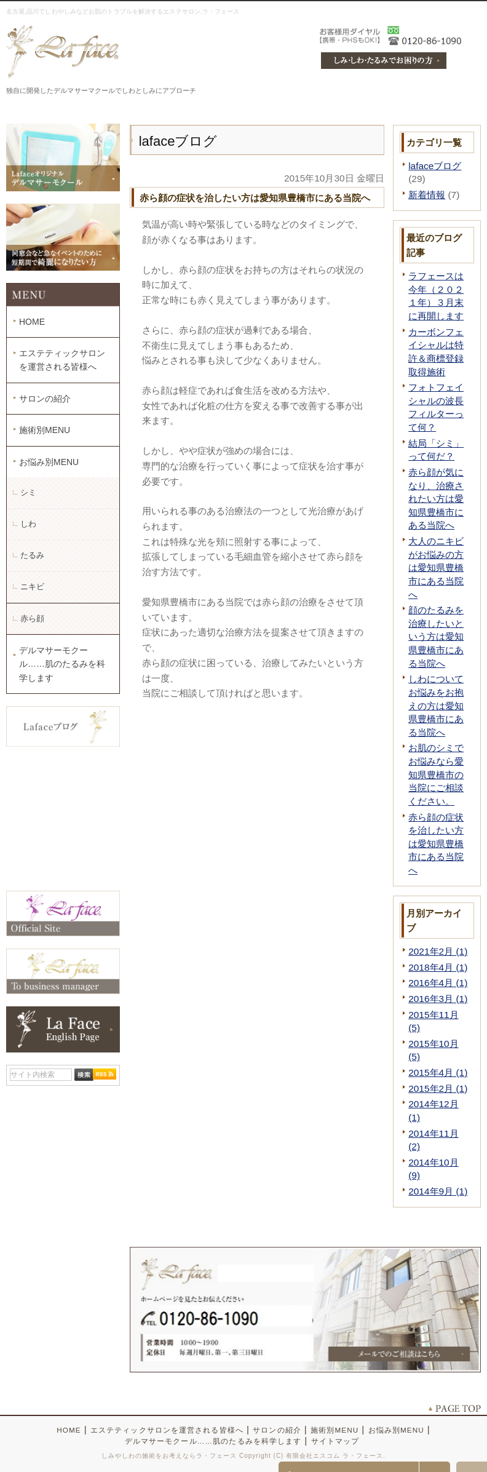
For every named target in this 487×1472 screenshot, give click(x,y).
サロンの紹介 (45, 399)
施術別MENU (44, 430)
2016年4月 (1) (437, 982)
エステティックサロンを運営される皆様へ (62, 360)
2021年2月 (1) (437, 951)
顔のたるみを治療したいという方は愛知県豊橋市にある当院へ (436, 637)
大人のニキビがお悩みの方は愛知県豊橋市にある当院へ (436, 568)
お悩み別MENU (49, 462)
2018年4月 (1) (437, 967)
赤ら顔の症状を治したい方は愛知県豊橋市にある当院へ (436, 844)
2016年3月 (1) (437, 998)
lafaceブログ (434, 166)
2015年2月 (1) (437, 1088)
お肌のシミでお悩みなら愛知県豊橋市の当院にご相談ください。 (436, 774)
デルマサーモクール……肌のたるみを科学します (62, 664)
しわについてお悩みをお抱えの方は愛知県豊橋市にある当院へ (436, 706)
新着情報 (426, 194)
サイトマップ (335, 1441)
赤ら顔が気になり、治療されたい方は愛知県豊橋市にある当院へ (436, 499)
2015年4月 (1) (437, 1072)
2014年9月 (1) (437, 1191)
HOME (32, 322)
